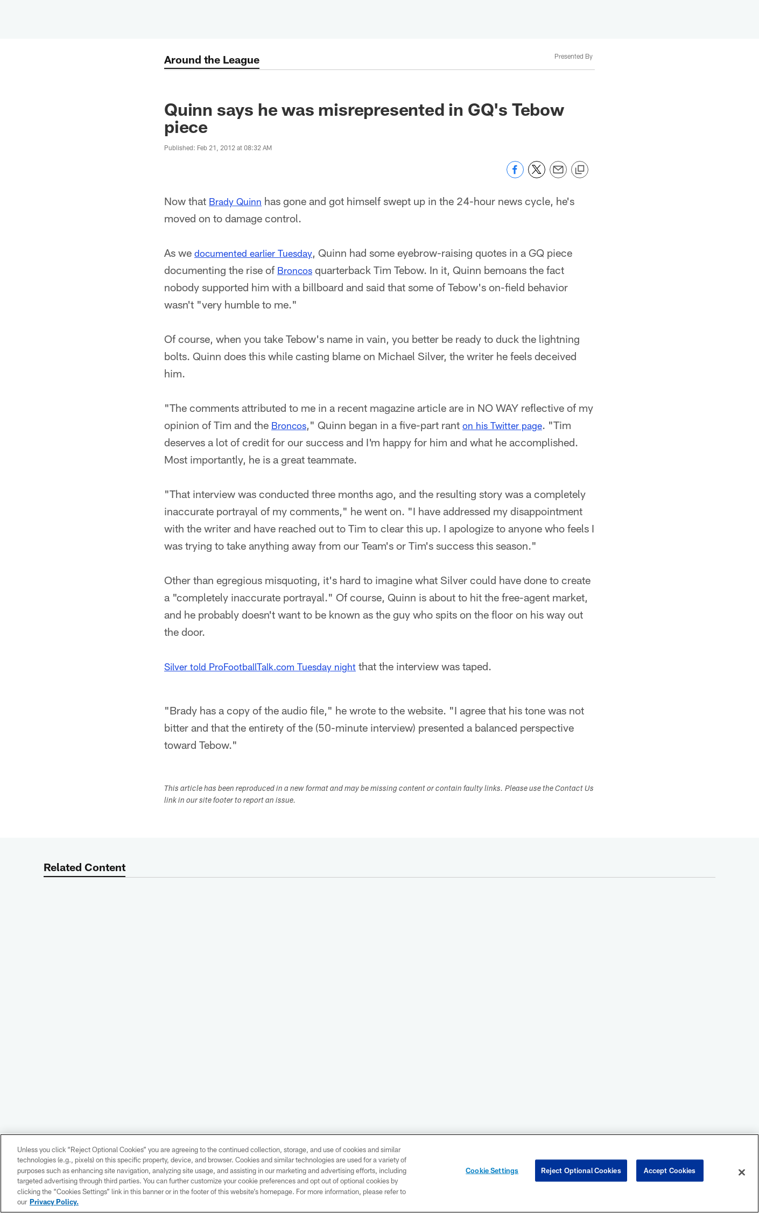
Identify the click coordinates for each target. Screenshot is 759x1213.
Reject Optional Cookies (581, 1172)
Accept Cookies (670, 1172)
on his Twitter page (510, 424)
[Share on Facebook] (515, 175)
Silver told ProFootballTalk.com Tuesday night (271, 666)
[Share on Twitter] (536, 175)
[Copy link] (579, 170)
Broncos (297, 269)
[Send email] (558, 175)
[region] (379, 1173)
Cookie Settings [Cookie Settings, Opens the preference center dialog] (492, 1172)
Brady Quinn (238, 200)
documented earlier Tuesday (259, 252)
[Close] (742, 1172)
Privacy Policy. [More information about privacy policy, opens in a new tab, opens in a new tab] (54, 1201)
